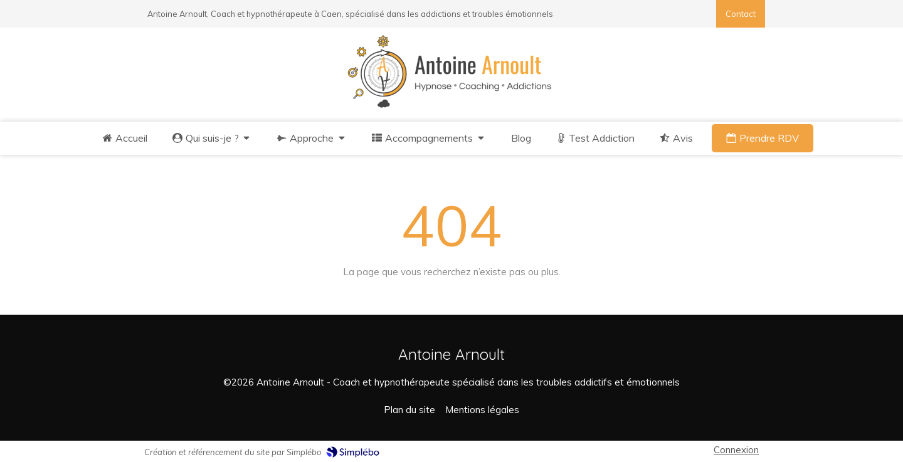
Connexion (736, 450)
